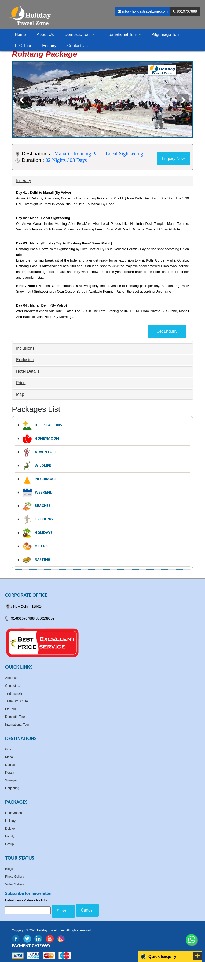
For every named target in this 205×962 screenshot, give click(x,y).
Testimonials (13, 693)
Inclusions (25, 348)
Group (9, 844)
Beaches (37, 506)
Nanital (10, 765)
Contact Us (77, 45)
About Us (45, 34)
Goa (8, 749)
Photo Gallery (14, 876)
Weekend (38, 492)
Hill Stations (42, 425)
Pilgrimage (40, 479)
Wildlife (37, 465)
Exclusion (25, 359)
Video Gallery (14, 884)
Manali (9, 757)
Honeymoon (41, 438)
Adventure (40, 452)
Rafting (36, 559)
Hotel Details (28, 371)
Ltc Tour (10, 709)
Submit (63, 910)
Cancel (87, 910)
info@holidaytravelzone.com (143, 11)
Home (20, 34)
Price (20, 383)
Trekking (38, 519)
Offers (35, 546)
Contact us (12, 686)
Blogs (9, 869)
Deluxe (10, 828)
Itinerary (23, 180)
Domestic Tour (15, 717)
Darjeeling (12, 788)
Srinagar (11, 780)
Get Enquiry (167, 331)
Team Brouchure (16, 701)
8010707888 (185, 11)
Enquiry (49, 45)
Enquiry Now (173, 158)
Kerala (9, 772)
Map (20, 394)
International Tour (17, 724)
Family (9, 836)
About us (11, 678)
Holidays (38, 533)
